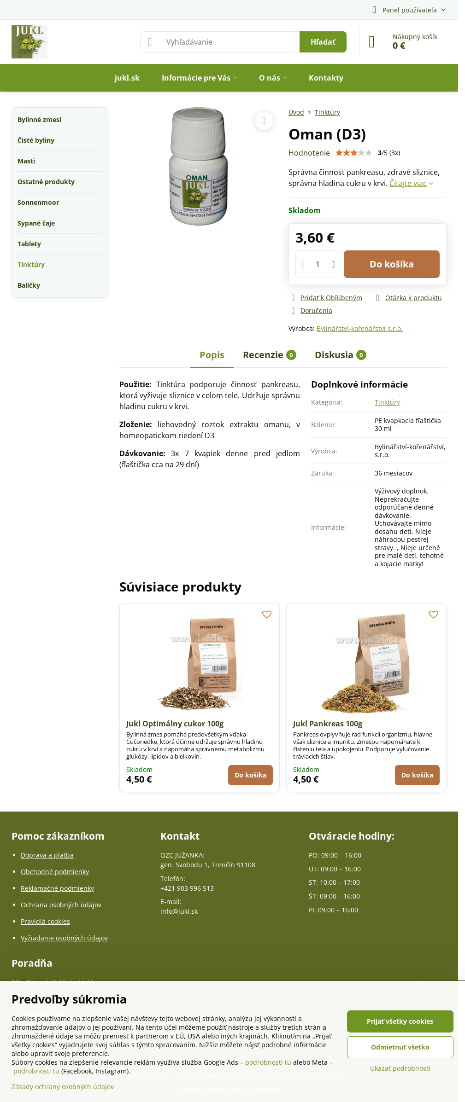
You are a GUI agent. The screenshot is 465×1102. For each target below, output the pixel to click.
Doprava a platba (47, 855)
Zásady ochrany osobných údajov (63, 1086)
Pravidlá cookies (45, 921)
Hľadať (323, 42)
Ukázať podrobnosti (400, 1068)
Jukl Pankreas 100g (327, 724)
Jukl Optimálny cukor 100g (175, 724)
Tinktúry (387, 402)
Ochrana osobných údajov (61, 904)
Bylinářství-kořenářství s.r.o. (360, 328)
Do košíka (392, 264)
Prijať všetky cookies (400, 1021)
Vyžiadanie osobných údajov (64, 938)
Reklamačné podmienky (57, 888)
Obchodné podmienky (55, 871)
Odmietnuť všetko (400, 1047)
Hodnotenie (309, 153)
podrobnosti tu (268, 1062)
